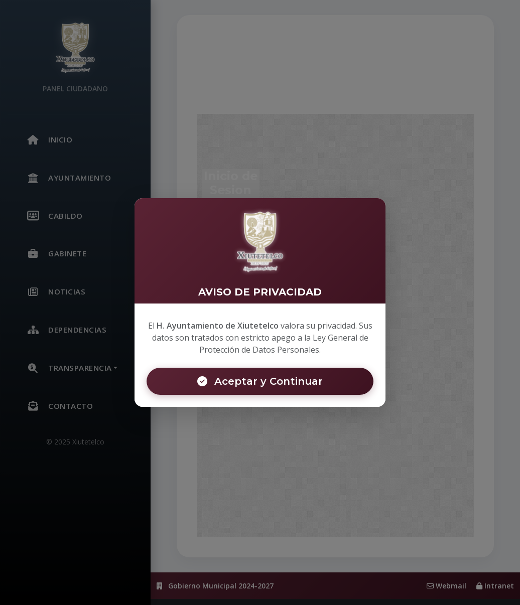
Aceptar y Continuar (260, 381)
